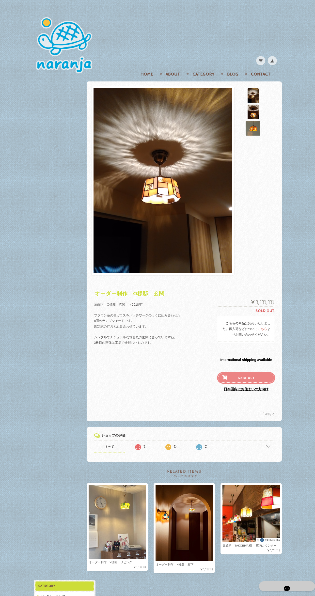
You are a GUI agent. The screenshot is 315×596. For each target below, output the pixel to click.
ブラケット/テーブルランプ (59, 113)
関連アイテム (49, 132)
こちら (262, 319)
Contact (261, 64)
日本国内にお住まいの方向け (246, 379)
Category (203, 64)
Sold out (246, 368)
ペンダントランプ (52, 87)
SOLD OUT (48, 104)
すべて (112, 437)
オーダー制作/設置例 (54, 123)
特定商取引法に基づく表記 (58, 188)
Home (147, 64)
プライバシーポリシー (55, 178)
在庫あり (46, 96)
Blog (232, 64)
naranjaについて (51, 159)
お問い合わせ (49, 169)
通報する (270, 404)
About (173, 64)
